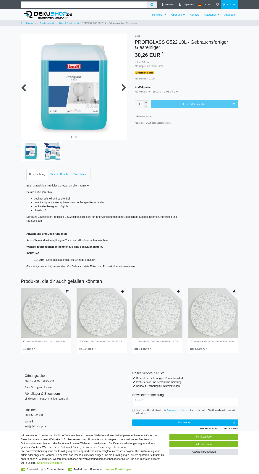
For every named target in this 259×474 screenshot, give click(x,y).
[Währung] (207, 4)
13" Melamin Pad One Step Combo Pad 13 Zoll (212, 341)
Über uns (176, 14)
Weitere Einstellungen (118, 469)
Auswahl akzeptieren (204, 451)
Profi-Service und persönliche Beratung (159, 382)
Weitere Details (59, 174)
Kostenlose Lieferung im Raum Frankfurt (159, 378)
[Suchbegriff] (84, 4)
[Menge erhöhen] (146, 102)
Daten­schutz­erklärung (49, 462)
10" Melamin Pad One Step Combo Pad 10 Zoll (44, 341)
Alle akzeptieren (204, 436)
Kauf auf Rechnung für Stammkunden (158, 385)
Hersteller (157, 14)
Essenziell (32, 469)
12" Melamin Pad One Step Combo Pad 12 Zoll (156, 341)
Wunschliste (143, 116)
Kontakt (194, 14)
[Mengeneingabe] (139, 104)
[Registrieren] (186, 4)
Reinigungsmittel (47, 23)
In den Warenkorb (209, 104)
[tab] (37, 174)
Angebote (230, 14)
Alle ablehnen (204, 444)
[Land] (199, 4)
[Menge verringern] (146, 106)
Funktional (96, 469)
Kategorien (210, 14)
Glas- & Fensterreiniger (70, 23)
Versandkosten (164, 123)
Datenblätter (80, 174)
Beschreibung (37, 174)
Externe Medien (56, 469)
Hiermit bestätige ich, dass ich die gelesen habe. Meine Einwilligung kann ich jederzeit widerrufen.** (186, 411)
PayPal (78, 469)
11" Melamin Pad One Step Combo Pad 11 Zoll (100, 341)
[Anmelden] (168, 4)
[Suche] (152, 4)
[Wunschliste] (216, 4)
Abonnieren (206, 422)
